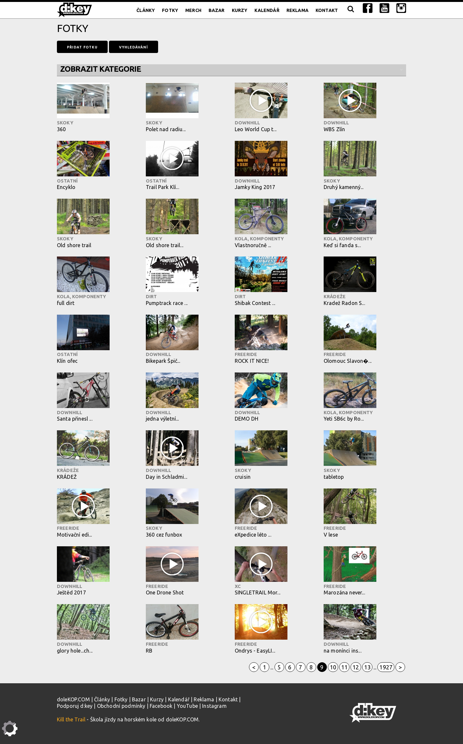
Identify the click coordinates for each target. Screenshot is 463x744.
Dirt (151, 296)
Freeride (246, 354)
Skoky (65, 122)
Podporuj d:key (74, 706)
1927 (386, 667)
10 (333, 667)
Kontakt (327, 10)
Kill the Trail (71, 719)
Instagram (214, 706)
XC (238, 586)
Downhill (247, 122)
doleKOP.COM (73, 699)
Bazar (217, 10)
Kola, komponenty (259, 238)
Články (145, 10)
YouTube (187, 706)
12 (355, 667)
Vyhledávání (133, 47)
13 (367, 667)
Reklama (297, 10)
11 (344, 667)
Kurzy (240, 10)
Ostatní (67, 180)
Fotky (170, 10)
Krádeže (335, 296)
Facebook (161, 706)
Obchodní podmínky (121, 706)
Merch (193, 10)
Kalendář (266, 10)
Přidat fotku (82, 47)
